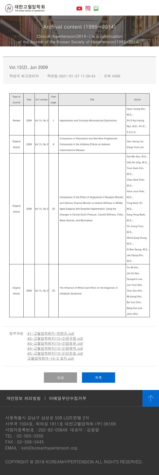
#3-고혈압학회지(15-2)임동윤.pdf (55, 343)
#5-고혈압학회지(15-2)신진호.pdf (55, 353)
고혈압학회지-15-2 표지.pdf (50, 358)
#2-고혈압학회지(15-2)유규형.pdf (55, 338)
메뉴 (150, 8)
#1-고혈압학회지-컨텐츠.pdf (50, 333)
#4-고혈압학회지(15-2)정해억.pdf (55, 348)
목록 (98, 377)
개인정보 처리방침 (23, 398)
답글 (60, 377)
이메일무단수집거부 (67, 398)
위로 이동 (150, 398)
